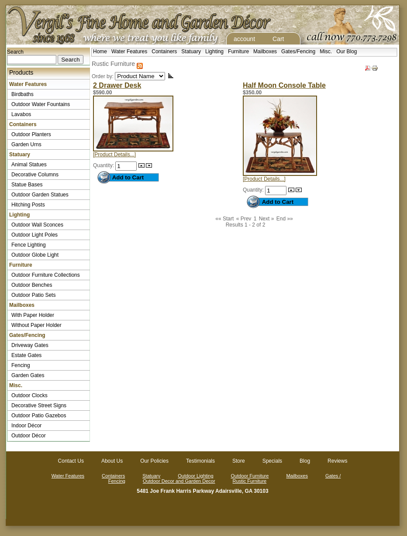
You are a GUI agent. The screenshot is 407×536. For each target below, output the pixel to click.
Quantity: (104, 165)
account (244, 38)
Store (238, 461)
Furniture (238, 51)
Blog (305, 461)
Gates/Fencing (298, 51)
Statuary (191, 51)
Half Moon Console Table (284, 85)
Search (15, 52)
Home (100, 51)
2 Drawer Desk (117, 85)
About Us (112, 461)
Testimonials (200, 461)
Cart (278, 38)
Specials (272, 461)
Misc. (326, 51)
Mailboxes (265, 51)
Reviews (337, 461)
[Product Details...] (114, 154)
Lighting (214, 51)
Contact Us (71, 461)
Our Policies (154, 461)
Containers (164, 51)
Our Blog (346, 51)
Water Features (129, 51)
